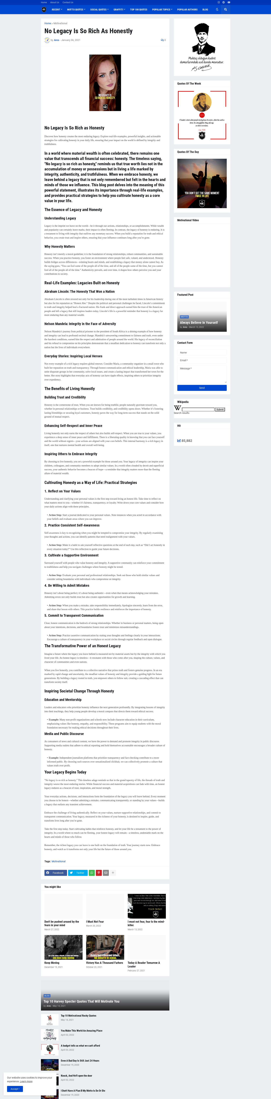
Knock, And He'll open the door (76, 1075)
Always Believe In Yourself (199, 322)
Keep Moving (51, 962)
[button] (217, 9)
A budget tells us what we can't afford (80, 1045)
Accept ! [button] (15, 1089)
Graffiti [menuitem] (118, 9)
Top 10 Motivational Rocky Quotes (78, 1015)
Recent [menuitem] (56, 9)
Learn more (26, 1081)
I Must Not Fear (95, 921)
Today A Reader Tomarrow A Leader (144, 964)
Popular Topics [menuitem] (161, 9)
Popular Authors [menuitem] (187, 9)
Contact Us (68, 2)
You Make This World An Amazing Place (81, 1030)
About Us (54, 2)
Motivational (60, 23)
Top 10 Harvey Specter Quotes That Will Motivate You (81, 1001)
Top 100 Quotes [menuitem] (138, 9)
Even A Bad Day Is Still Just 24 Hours (80, 1060)
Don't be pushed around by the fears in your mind (61, 923)
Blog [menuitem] (205, 9)
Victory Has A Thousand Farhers (104, 962)
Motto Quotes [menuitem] (75, 9)
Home (44, 2)
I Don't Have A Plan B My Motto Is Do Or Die (83, 1090)
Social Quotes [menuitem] (98, 9)
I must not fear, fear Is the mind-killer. (146, 923)
